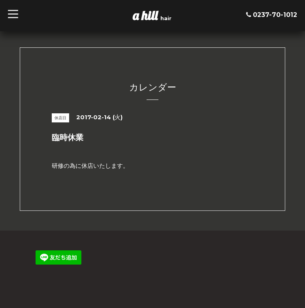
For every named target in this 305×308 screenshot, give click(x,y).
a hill (146, 15)
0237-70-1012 (275, 15)
